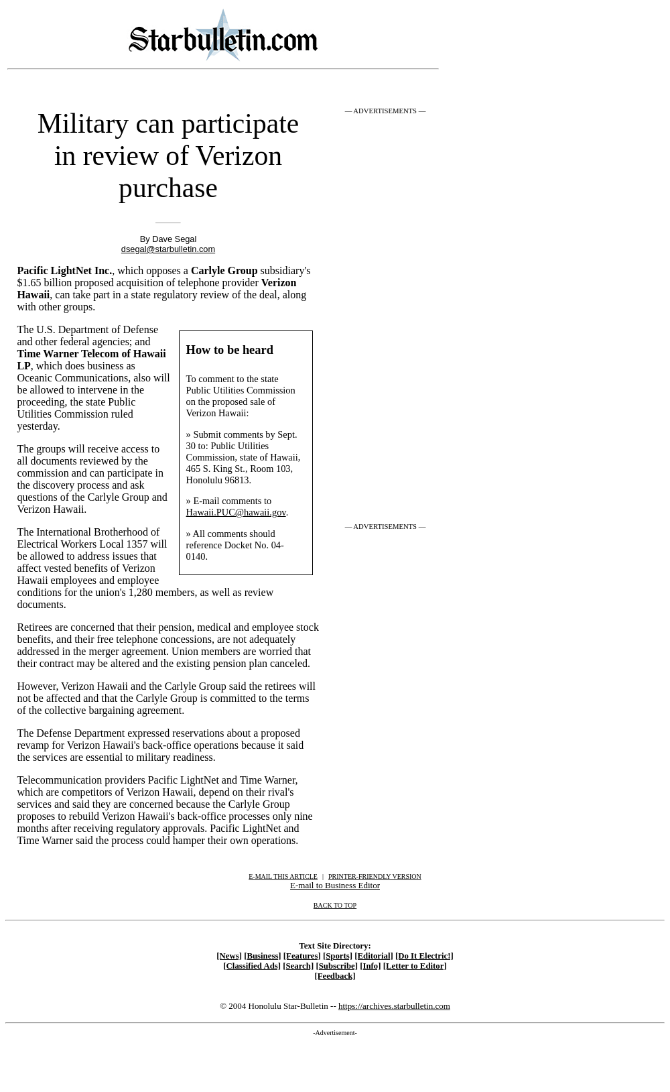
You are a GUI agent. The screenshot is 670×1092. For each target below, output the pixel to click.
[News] (229, 956)
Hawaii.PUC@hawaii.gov (236, 512)
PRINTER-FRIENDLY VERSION (374, 876)
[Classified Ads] (252, 966)
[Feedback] (334, 976)
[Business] (262, 956)
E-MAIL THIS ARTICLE (283, 876)
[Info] (370, 966)
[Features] (302, 956)
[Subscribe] (337, 966)
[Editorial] (373, 956)
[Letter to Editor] (415, 966)
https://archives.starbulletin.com (394, 1006)
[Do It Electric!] (424, 956)
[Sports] (337, 956)
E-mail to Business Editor (335, 885)
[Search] (298, 966)
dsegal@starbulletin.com (168, 249)
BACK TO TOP (335, 905)
